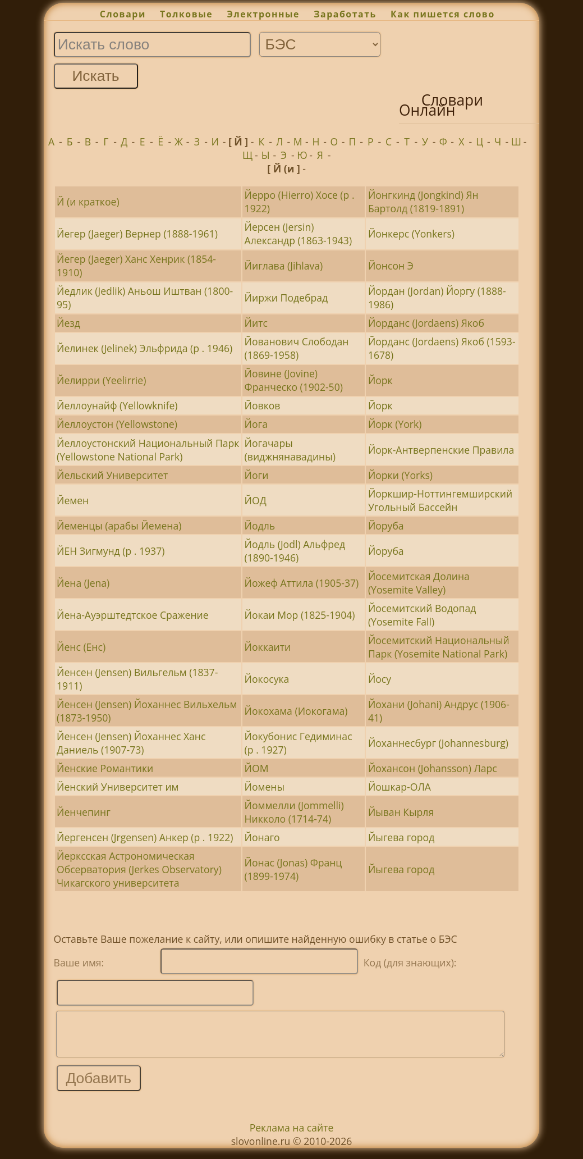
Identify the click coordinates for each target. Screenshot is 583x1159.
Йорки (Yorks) (400, 475)
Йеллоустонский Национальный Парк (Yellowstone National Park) (148, 449)
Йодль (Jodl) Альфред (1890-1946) (295, 550)
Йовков (263, 405)
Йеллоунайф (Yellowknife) (117, 405)
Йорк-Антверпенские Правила (441, 450)
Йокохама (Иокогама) (296, 711)
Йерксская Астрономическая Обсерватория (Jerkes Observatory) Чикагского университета (139, 869)
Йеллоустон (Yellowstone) (117, 424)
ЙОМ (257, 768)
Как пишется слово (443, 14)
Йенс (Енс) (81, 647)
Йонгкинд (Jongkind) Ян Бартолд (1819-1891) (423, 201)
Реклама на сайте (292, 1136)
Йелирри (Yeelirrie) (101, 380)
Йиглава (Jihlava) (284, 265)
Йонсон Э (391, 265)
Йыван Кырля (401, 812)
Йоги (257, 475)
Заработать (345, 14)
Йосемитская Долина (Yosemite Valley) (419, 582)
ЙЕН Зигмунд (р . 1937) (110, 551)
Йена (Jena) (83, 583)
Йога (256, 424)
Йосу (379, 679)
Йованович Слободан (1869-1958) (297, 348)
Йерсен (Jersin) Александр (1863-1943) (298, 233)
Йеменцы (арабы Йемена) (119, 525)
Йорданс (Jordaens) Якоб (426, 323)
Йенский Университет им (117, 786)
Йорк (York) (395, 424)
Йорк (380, 380)
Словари (123, 14)
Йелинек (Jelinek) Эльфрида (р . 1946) (144, 348)
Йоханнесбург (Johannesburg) (438, 743)
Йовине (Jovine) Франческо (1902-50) (294, 380)
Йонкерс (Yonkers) (411, 233)
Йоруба (386, 525)
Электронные (263, 14)
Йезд (68, 323)
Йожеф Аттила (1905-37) (302, 583)
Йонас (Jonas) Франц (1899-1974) (293, 869)
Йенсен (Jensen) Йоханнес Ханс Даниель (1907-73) (131, 742)
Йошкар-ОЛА (399, 786)
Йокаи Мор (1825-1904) (300, 615)
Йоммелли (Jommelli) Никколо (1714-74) (294, 811)
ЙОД (256, 500)
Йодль (260, 525)
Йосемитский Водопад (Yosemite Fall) (422, 614)
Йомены (264, 786)
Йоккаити (268, 647)
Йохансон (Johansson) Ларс (432, 768)
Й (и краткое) (88, 201)
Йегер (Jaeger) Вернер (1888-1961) (137, 233)
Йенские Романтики (105, 768)
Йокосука (267, 679)
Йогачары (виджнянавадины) (290, 449)
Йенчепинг (84, 812)
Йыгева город (401, 837)
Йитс (256, 323)
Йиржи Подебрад (286, 297)
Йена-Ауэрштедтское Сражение (133, 615)
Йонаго (262, 837)
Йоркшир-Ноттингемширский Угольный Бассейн (440, 500)
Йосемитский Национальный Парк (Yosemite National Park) (438, 646)
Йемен (73, 500)
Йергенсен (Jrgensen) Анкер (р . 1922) (145, 837)
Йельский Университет (112, 475)
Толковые (186, 14)
